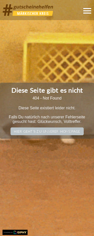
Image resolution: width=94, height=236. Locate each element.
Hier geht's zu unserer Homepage (47, 131)
